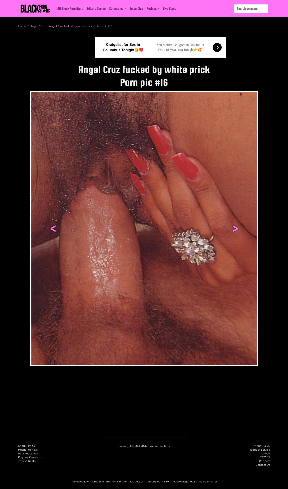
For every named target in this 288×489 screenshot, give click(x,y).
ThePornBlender (116, 481)
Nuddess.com (137, 481)
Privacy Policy (261, 445)
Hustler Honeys (27, 449)
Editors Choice (96, 8)
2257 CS (265, 457)
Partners (264, 461)
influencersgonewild (184, 481)
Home (22, 26)
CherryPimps (26, 445)
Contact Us (263, 464)
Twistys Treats (26, 461)
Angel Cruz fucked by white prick (70, 26)
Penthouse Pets (28, 453)
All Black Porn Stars (70, 8)
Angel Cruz (37, 26)
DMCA (266, 453)
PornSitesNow (80, 481)
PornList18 (97, 481)
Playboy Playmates (30, 457)
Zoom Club (136, 8)
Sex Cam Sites (208, 481)
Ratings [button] (152, 8)
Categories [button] (116, 8)
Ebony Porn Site (158, 481)
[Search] (251, 8)
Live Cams (169, 8)
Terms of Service (260, 449)
